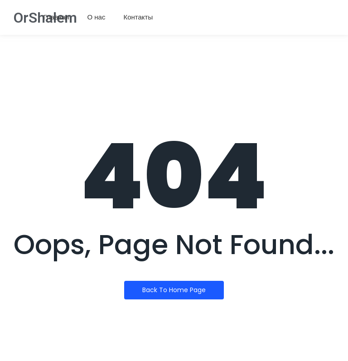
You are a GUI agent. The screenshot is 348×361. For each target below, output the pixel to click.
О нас (96, 17)
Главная (56, 17)
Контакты (138, 17)
